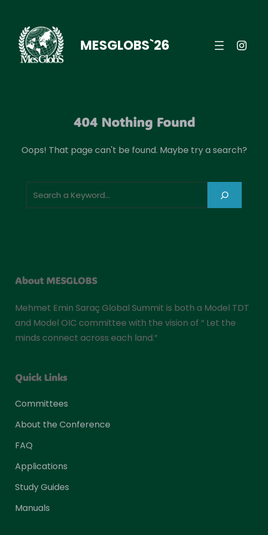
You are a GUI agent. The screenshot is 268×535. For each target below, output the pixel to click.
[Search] (224, 195)
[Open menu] (219, 45)
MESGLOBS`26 (124, 45)
